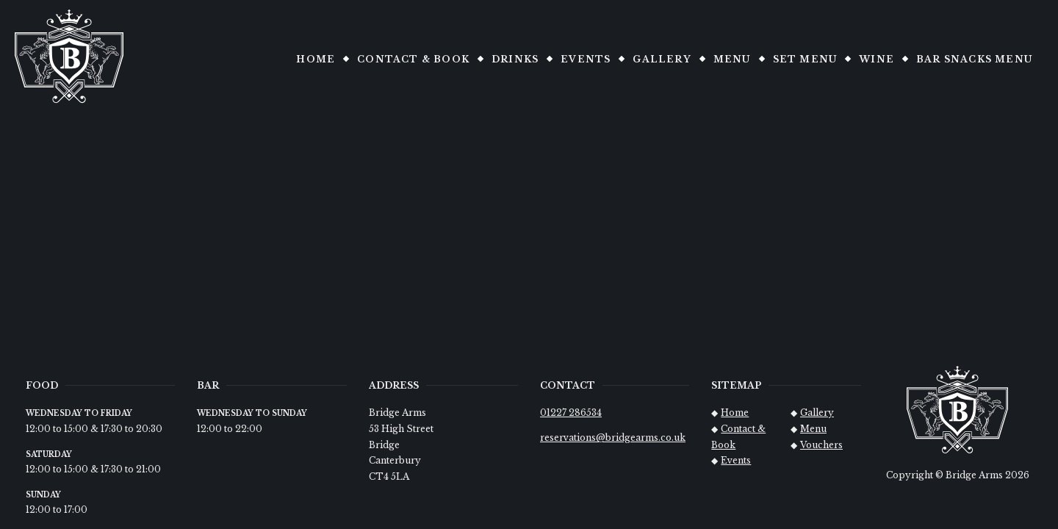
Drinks (515, 59)
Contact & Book (413, 59)
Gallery (662, 59)
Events (586, 59)
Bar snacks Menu (974, 59)
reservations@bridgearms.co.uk (612, 437)
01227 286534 (571, 412)
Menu (732, 59)
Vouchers (821, 444)
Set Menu (805, 59)
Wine (876, 59)
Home (315, 59)
